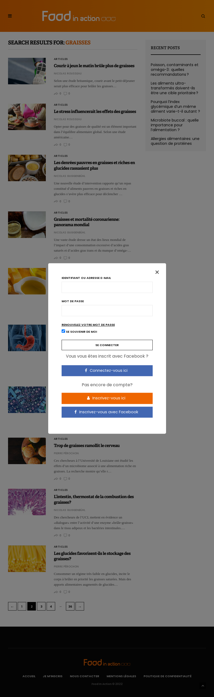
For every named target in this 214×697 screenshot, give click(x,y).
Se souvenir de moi (79, 331)
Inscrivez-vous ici (106, 398)
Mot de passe (73, 301)
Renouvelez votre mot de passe (88, 325)
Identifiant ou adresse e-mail (86, 277)
